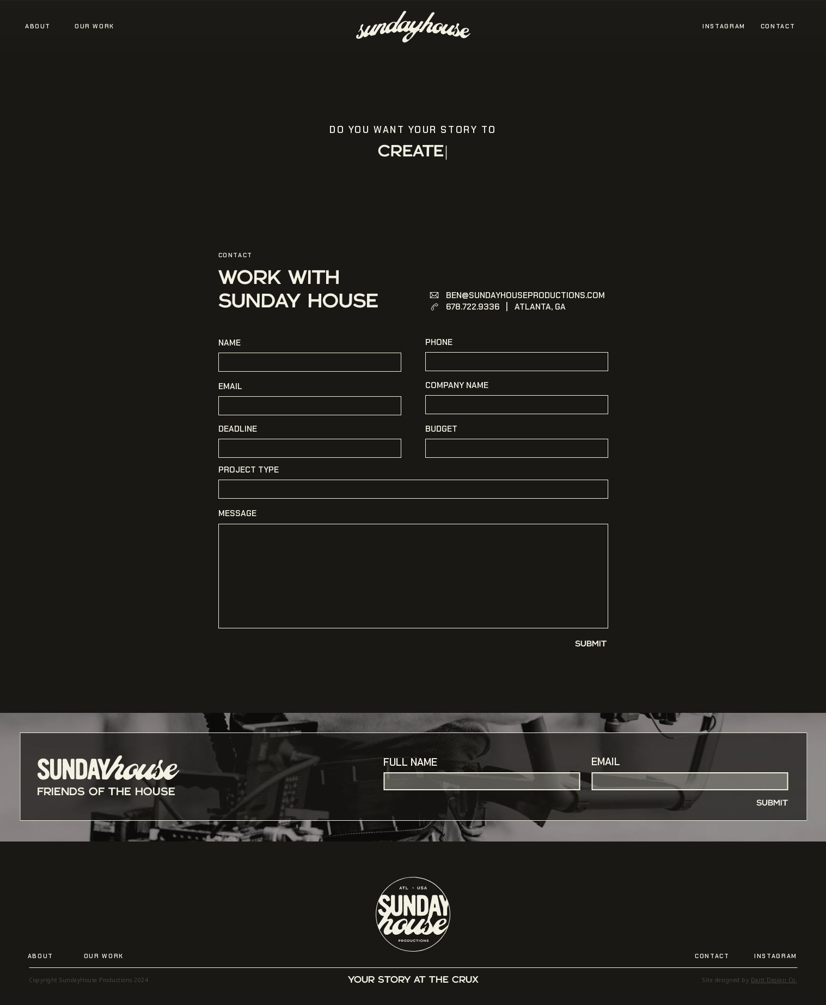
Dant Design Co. (774, 980)
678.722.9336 (472, 306)
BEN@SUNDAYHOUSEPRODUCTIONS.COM (525, 295)
